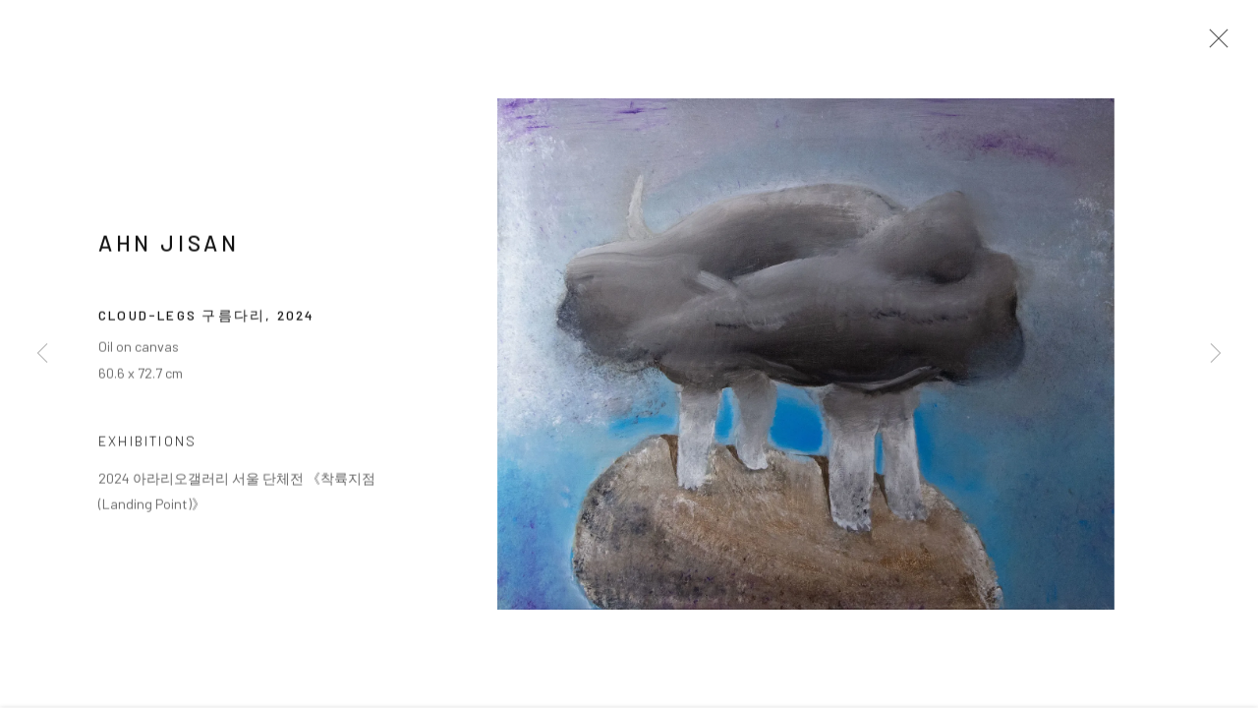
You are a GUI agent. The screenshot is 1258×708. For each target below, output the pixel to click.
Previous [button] (42, 354)
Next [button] (1215, 354)
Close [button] (1217, 44)
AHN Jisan (168, 250)
